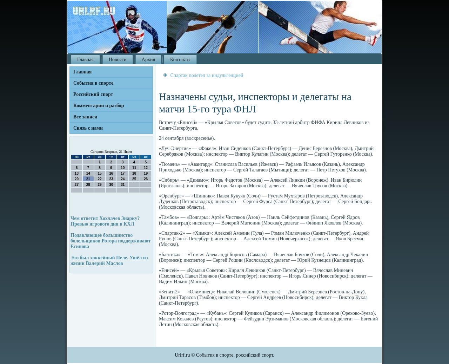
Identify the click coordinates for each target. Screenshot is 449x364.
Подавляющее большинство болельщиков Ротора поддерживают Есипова (110, 241)
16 (111, 173)
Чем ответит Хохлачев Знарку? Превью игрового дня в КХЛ (105, 221)
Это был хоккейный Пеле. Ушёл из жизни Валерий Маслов (109, 260)
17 (123, 173)
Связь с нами (88, 128)
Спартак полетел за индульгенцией (206, 75)
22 (100, 179)
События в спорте (93, 83)
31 (123, 185)
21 (88, 179)
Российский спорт (93, 94)
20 (77, 179)
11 (134, 168)
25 (134, 179)
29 (100, 185)
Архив (148, 59)
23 (111, 179)
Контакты (180, 59)
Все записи (85, 116)
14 (88, 173)
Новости (118, 59)
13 (77, 173)
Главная (85, 59)
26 (146, 179)
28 (88, 185)
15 (100, 173)
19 (146, 173)
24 (123, 179)
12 (146, 168)
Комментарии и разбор (98, 105)
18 (134, 173)
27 (77, 185)
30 (111, 185)
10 (123, 168)
